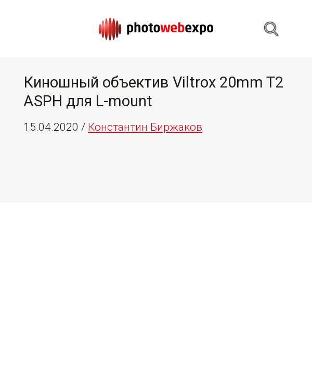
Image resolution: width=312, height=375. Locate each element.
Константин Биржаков (145, 127)
